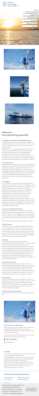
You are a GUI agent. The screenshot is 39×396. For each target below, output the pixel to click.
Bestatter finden (31, 23)
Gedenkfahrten (32, 17)
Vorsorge (34, 20)
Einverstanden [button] (31, 389)
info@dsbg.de (9, 342)
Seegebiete (33, 15)
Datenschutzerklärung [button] (16, 393)
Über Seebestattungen (31, 11)
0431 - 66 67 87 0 (10, 339)
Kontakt (34, 26)
